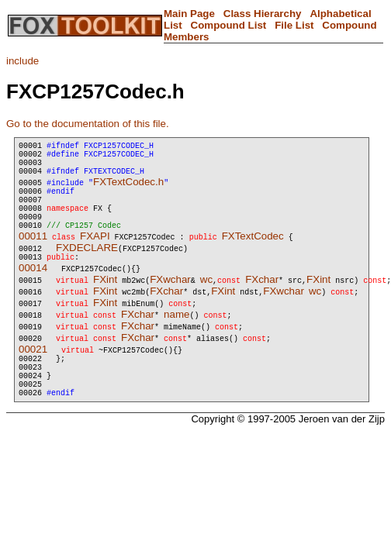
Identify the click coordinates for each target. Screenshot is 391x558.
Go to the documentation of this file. (87, 123)
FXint (105, 302)
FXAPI (95, 257)
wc (206, 302)
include (22, 61)
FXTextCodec (253, 257)
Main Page (189, 13)
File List (294, 25)
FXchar (262, 302)
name (176, 337)
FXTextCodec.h (128, 191)
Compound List (229, 25)
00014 (33, 291)
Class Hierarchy (262, 13)
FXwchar (170, 302)
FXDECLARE (87, 268)
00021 (33, 372)
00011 (33, 257)
